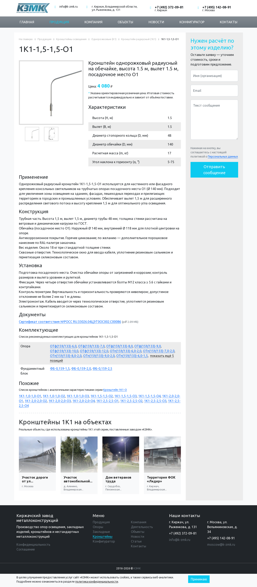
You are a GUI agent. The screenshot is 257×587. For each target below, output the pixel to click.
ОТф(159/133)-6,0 (63, 346)
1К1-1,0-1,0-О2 (54, 396)
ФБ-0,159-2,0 (81, 368)
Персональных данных (223, 156)
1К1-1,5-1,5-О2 (102, 396)
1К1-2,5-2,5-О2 (131, 401)
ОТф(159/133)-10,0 (64, 351)
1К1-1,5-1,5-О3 (125, 396)
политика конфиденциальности (96, 581)
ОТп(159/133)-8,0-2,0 (66, 356)
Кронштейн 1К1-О (115, 389)
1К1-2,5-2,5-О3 (155, 401)
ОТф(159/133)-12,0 (94, 351)
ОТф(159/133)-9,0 (147, 346)
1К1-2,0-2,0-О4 (83, 401)
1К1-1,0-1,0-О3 (78, 396)
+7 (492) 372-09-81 (169, 7)
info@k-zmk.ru (68, 6)
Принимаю (199, 579)
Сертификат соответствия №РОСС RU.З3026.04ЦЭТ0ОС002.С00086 (70, 321)
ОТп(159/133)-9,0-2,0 (99, 356)
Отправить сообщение (214, 169)
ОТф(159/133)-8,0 (119, 346)
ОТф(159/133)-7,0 (91, 346)
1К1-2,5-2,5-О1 (107, 401)
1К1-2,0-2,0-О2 (36, 401)
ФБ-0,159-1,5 (60, 368)
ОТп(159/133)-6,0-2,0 (125, 351)
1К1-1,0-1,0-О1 (30, 396)
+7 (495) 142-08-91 (216, 7)
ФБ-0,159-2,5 (102, 368)
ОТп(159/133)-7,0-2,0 (158, 351)
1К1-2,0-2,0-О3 (60, 401)
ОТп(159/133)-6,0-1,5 (132, 356)
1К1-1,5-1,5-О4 (149, 396)
